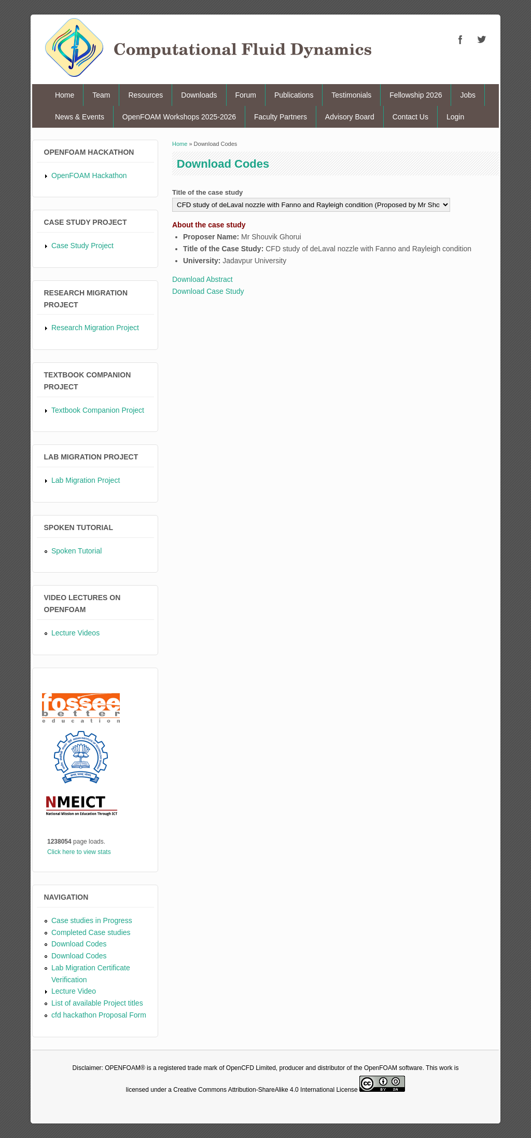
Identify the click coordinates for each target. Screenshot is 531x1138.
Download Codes (79, 944)
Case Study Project (82, 245)
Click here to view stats (79, 852)
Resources (145, 95)
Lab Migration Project (85, 480)
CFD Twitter (481, 39)
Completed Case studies (91, 932)
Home (64, 95)
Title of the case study (207, 192)
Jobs (468, 95)
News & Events (79, 117)
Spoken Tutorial (76, 551)
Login (455, 117)
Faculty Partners (280, 117)
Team (101, 95)
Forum (245, 95)
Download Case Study (208, 291)
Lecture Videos (75, 633)
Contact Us (410, 117)
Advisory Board (349, 117)
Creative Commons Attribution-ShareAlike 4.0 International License (265, 1089)
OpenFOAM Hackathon (89, 175)
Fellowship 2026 (415, 95)
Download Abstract (202, 279)
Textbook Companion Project (97, 410)
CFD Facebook (460, 39)
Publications (294, 95)
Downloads (199, 95)
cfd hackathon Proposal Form (98, 1015)
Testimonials (351, 95)
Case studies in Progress (91, 920)
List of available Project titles (97, 1003)
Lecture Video (73, 991)
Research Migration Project (95, 327)
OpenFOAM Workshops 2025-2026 (179, 117)
